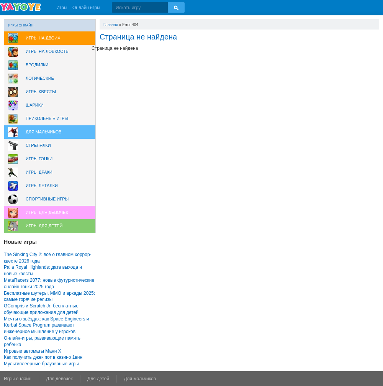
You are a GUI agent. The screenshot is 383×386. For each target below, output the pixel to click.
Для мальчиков (43, 132)
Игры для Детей (44, 225)
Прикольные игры (47, 118)
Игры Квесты (41, 91)
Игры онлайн (17, 378)
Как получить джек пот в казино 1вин (43, 357)
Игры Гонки (39, 158)
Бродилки (37, 64)
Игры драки (39, 172)
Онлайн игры (86, 7)
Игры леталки (42, 185)
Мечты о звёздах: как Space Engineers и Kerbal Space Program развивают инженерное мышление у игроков (46, 325)
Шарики (35, 105)
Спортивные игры (47, 199)
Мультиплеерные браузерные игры (41, 363)
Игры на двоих (43, 38)
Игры (61, 7)
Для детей (98, 378)
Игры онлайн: (21, 25)
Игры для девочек (47, 212)
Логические (40, 78)
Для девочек (59, 378)
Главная (110, 25)
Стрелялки (38, 145)
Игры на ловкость (47, 51)
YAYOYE (20, 7)
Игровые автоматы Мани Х (32, 351)
